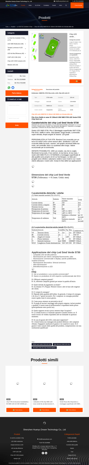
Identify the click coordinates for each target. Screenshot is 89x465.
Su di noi (37, 5)
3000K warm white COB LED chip (42, 344)
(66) (16, 44)
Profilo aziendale (72, 438)
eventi (54, 5)
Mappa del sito (72, 455)
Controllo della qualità (72, 445)
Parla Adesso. (17, 93)
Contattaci (46, 5)
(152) (14, 57)
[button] (35, 59)
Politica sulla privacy (72, 458)
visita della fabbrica (72, 441)
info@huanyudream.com (61, 1)
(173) (16, 39)
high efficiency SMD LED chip (62, 344)
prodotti (13, 26)
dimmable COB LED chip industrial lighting (44, 347)
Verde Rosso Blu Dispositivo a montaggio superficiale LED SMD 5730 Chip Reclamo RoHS (70, 403)
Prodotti (23, 5)
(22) (17, 61)
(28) (15, 48)
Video (30, 5)
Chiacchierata (78, 5)
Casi (72, 451)
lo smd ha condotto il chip (24, 26)
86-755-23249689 (78, 1)
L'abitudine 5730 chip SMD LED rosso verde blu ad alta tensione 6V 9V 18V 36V (44, 403)
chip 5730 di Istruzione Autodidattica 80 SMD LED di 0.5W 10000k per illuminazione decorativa (17, 403)
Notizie (72, 448)
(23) (13, 65)
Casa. (16, 5)
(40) (16, 53)
